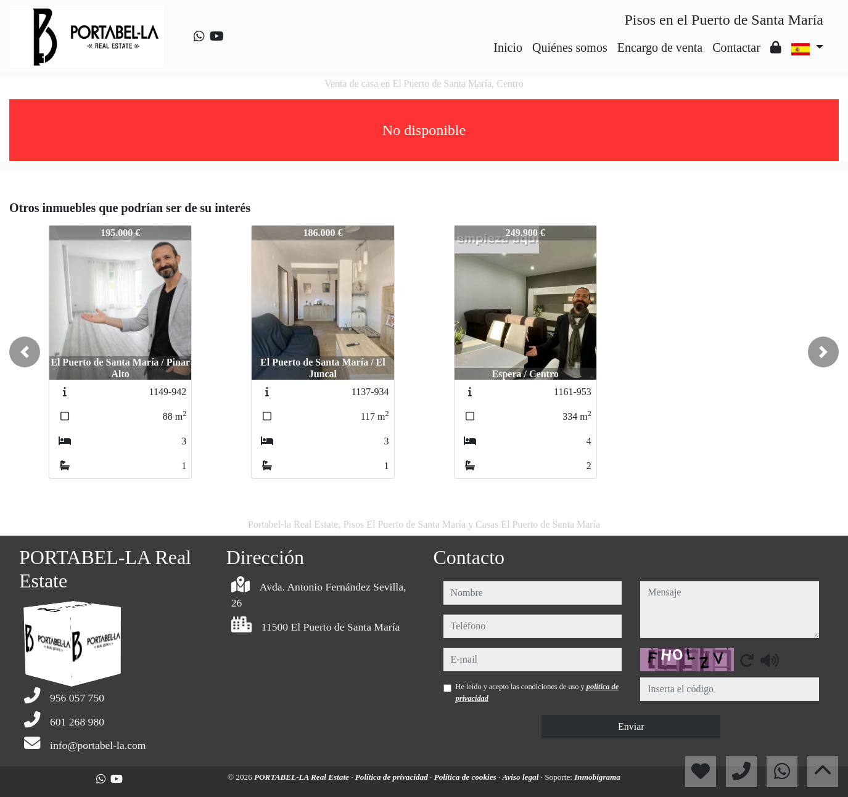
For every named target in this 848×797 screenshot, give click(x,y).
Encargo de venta (659, 47)
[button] (24, 352)
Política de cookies (466, 777)
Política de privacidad (392, 777)
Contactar (736, 47)
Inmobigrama (597, 777)
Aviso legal (522, 777)
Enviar (631, 726)
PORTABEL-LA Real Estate (302, 777)
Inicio (507, 47)
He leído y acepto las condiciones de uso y (537, 692)
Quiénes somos (569, 47)
